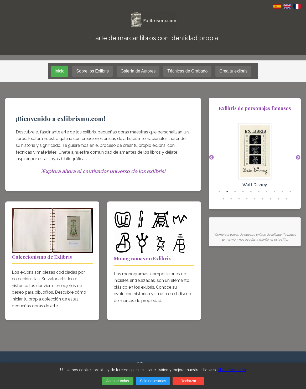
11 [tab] (223, 198)
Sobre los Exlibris (92, 71)
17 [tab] (270, 198)
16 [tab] (262, 198)
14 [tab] (247, 198)
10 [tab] (290, 191)
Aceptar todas (117, 381)
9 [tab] (282, 191)
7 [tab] (266, 191)
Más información (232, 370)
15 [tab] (254, 198)
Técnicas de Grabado (187, 71)
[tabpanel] (254, 158)
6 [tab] (258, 191)
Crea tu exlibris (233, 71)
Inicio (59, 71)
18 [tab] (278, 198)
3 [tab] (235, 191)
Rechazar (188, 381)
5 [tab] (250, 191)
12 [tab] (231, 198)
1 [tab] (219, 191)
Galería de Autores (138, 71)
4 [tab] (243, 191)
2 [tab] (227, 191)
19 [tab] (286, 198)
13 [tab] (239, 198)
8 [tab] (274, 191)
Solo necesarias (153, 381)
